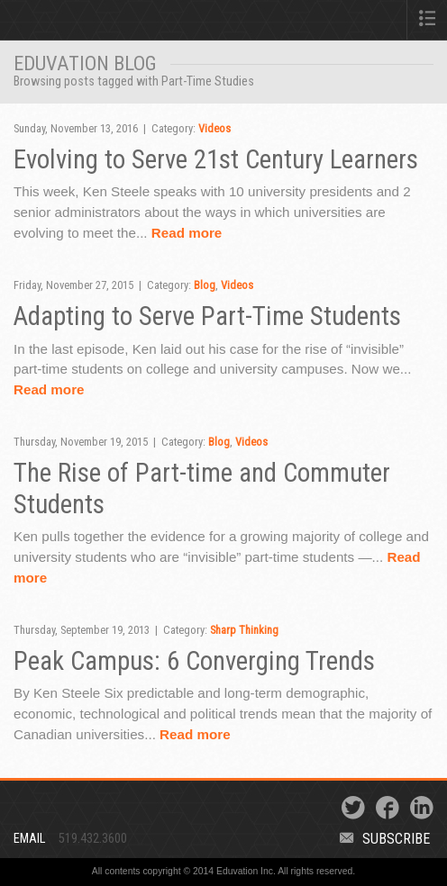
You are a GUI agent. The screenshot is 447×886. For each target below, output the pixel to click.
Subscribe (385, 838)
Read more (187, 232)
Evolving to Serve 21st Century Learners (216, 159)
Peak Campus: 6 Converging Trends (194, 661)
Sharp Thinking (244, 630)
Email (29, 838)
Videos (214, 128)
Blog (204, 285)
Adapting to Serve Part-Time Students (207, 316)
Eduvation (94, 23)
